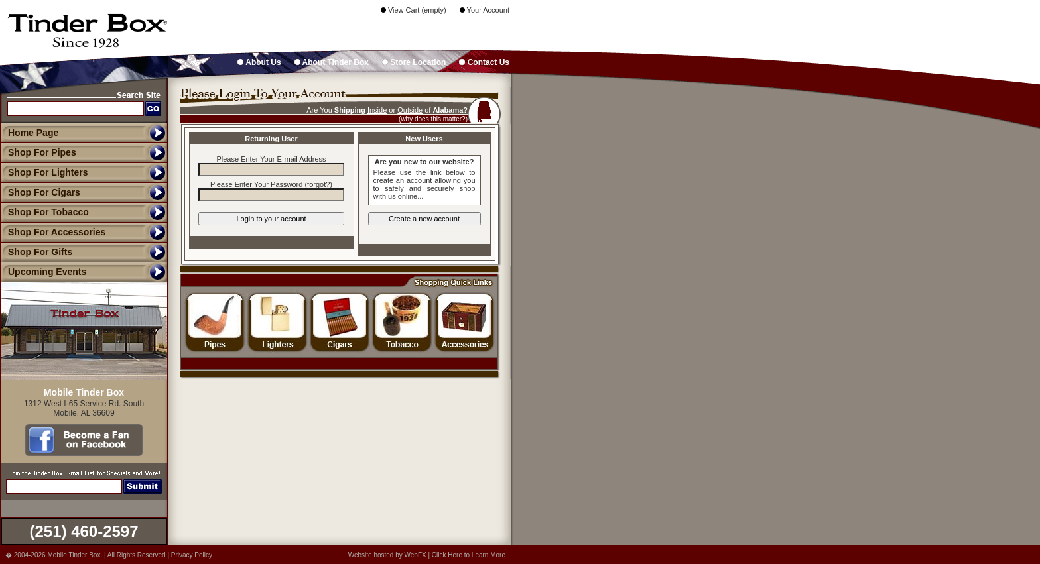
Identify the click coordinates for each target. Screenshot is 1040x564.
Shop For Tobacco (44, 212)
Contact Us (484, 62)
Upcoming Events (43, 271)
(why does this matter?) (433, 119)
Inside (377, 110)
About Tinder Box (331, 62)
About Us (259, 62)
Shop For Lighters (44, 172)
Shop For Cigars (40, 192)
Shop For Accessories (52, 232)
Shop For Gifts (36, 252)
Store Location (414, 62)
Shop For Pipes (38, 152)
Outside (409, 110)
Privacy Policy (191, 555)
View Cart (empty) (413, 10)
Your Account (484, 10)
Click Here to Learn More (468, 555)
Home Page (33, 132)
